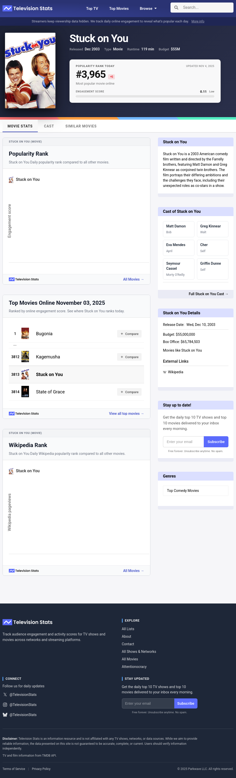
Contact (128, 644)
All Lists (128, 629)
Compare (129, 334)
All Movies (130, 659)
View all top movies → (126, 414)
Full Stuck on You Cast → (208, 294)
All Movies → (133, 279)
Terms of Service (14, 768)
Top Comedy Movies (183, 491)
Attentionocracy (134, 667)
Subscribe (216, 442)
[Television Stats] (28, 8)
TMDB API (49, 755)
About (126, 636)
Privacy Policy (41, 768)
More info (197, 21)
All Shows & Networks (139, 652)
